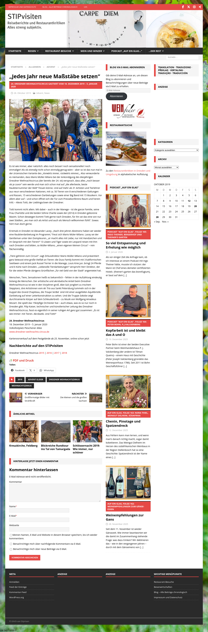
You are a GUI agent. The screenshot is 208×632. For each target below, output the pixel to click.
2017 (56, 352)
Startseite (14, 50)
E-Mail (12, 515)
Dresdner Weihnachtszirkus (64, 379)
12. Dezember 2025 (118, 430)
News (47, 92)
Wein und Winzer (91, 50)
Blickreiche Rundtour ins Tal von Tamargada (55, 447)
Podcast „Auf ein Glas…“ (126, 50)
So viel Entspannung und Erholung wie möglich (128, 239)
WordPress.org (16, 597)
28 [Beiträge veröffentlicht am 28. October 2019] (157, 216)
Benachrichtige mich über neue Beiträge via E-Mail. (40, 548)
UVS (85, 7)
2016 (49, 352)
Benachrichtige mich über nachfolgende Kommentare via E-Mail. (47, 543)
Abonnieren (116, 96)
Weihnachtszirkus (22, 385)
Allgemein (35, 66)
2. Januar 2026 (116, 251)
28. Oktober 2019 (22, 92)
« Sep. (157, 221)
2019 (20, 379)
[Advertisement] (176, 113)
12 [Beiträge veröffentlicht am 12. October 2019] (189, 200)
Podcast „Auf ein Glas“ (124, 187)
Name (12, 506)
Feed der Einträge (18, 586)
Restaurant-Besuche (58, 50)
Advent (39, 92)
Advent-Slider (35, 379)
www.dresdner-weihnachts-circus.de (29, 331)
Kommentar (15, 481)
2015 (41, 352)
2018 (64, 352)
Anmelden (14, 581)
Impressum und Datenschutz (22, 7)
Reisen (32, 50)
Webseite (14, 525)
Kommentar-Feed (17, 592)
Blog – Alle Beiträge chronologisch (59, 7)
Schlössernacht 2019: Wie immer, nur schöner (86, 449)
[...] (125, 275)
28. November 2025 (118, 523)
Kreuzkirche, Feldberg (23, 445)
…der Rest (155, 50)
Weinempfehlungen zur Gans (128, 511)
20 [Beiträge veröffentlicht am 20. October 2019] (195, 205)
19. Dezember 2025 (118, 339)
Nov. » (165, 221)
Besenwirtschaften (163, 586)
